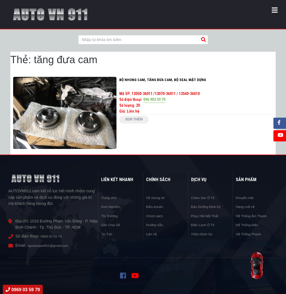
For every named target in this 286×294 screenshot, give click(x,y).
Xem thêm (136, 121)
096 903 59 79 (154, 99)
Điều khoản (156, 206)
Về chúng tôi (157, 197)
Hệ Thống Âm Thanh (254, 216)
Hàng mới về (247, 206)
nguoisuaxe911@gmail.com (51, 245)
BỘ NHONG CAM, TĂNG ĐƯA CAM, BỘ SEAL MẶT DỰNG (163, 79)
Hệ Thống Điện (249, 224)
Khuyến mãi (246, 197)
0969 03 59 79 (53, 236)
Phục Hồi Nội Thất (207, 216)
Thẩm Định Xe (203, 234)
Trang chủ (110, 197)
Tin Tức (107, 234)
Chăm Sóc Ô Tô (205, 197)
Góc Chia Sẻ (112, 224)
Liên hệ (152, 234)
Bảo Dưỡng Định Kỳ (209, 206)
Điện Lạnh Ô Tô (205, 224)
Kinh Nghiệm (112, 206)
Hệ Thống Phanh (250, 234)
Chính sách (156, 216)
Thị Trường (111, 216)
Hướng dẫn (156, 224)
